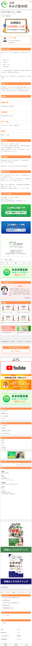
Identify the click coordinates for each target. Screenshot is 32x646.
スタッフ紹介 (4, 425)
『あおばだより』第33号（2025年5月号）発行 (11, 602)
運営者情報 (19, 635)
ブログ (18, 632)
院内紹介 (3, 428)
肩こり (3, 445)
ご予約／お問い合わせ (6, 433)
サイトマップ (19, 639)
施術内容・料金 (5, 413)
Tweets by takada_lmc (4, 587)
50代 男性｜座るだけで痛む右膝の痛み (24, 322)
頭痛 (3, 442)
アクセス (3, 418)
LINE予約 (16, 644)
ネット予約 (5, 645)
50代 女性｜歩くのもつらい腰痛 (7, 312)
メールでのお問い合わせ (20, 351)
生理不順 (6, 259)
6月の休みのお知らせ (6, 600)
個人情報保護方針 (4, 639)
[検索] (10, 465)
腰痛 (3, 440)
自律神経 (10, 259)
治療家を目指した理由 (6, 430)
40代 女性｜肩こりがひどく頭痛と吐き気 (8, 323)
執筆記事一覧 (27, 297)
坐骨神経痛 (4, 447)
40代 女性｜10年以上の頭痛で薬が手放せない (24, 313)
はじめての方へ (5, 410)
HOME (2, 629)
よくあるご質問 (5, 416)
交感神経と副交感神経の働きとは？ (7, 332)
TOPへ (27, 645)
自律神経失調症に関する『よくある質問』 (23, 333)
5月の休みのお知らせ (6, 605)
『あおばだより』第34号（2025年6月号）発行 (11, 597)
